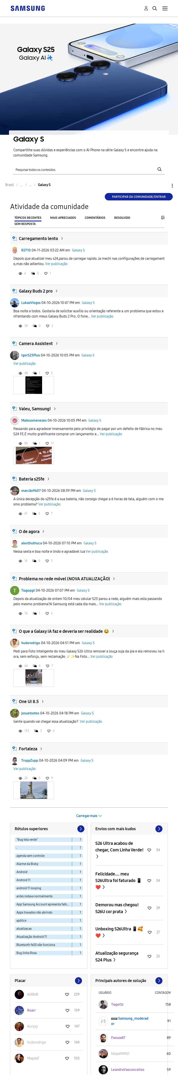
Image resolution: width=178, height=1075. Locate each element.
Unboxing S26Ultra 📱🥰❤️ (119, 932)
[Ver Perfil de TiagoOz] (117, 1004)
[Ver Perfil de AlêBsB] (32, 994)
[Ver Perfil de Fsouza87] (118, 1038)
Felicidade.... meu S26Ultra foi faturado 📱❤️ (118, 880)
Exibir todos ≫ (129, 829)
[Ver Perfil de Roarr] (31, 1010)
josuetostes (30, 713)
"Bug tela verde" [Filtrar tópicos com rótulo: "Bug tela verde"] (27, 840)
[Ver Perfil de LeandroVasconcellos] (127, 1070)
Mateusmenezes (34, 420)
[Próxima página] (80, 829)
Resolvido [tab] (122, 218)
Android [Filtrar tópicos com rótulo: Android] (21, 872)
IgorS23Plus (30, 355)
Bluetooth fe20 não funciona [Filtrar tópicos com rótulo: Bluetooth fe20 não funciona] (35, 945)
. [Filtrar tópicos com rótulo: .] (16, 848)
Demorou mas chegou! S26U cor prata (117, 908)
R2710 (26, 250)
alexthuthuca (31, 543)
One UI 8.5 (29, 701)
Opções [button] (165, 185)
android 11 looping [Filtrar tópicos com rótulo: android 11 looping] (28, 888)
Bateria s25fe (31, 479)
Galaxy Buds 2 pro (36, 291)
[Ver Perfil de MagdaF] (33, 1058)
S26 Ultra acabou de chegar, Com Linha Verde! (119, 846)
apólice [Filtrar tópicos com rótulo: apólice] (21, 920)
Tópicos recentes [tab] (27, 218)
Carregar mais (86, 816)
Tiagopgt (28, 590)
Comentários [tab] (95, 218)
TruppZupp (29, 760)
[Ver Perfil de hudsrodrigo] (36, 1042)
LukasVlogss (31, 303)
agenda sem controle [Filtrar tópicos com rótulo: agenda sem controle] (30, 856)
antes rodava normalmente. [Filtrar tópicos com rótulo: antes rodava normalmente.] (34, 896)
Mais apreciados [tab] (63, 218)
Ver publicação (56, 264)
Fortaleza (28, 748)
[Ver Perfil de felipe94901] (120, 1054)
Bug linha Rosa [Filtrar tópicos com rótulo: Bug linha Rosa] (26, 953)
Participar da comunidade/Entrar (139, 197)
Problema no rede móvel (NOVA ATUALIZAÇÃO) (64, 578)
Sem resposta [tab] (25, 224)
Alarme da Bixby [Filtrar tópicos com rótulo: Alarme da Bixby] (27, 864)
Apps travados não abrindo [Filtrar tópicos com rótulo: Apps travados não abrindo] (34, 912)
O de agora (29, 531)
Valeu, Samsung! (35, 408)
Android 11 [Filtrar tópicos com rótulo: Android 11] (23, 880)
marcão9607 (31, 491)
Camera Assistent (36, 343)
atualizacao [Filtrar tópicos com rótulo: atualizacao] (24, 929)
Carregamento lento (38, 238)
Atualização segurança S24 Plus (116, 956)
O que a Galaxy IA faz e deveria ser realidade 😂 (64, 631)
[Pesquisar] (89, 169)
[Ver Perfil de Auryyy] (32, 1026)
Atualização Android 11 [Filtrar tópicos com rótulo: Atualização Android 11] (31, 937)
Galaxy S (78, 250)
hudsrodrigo (30, 643)
